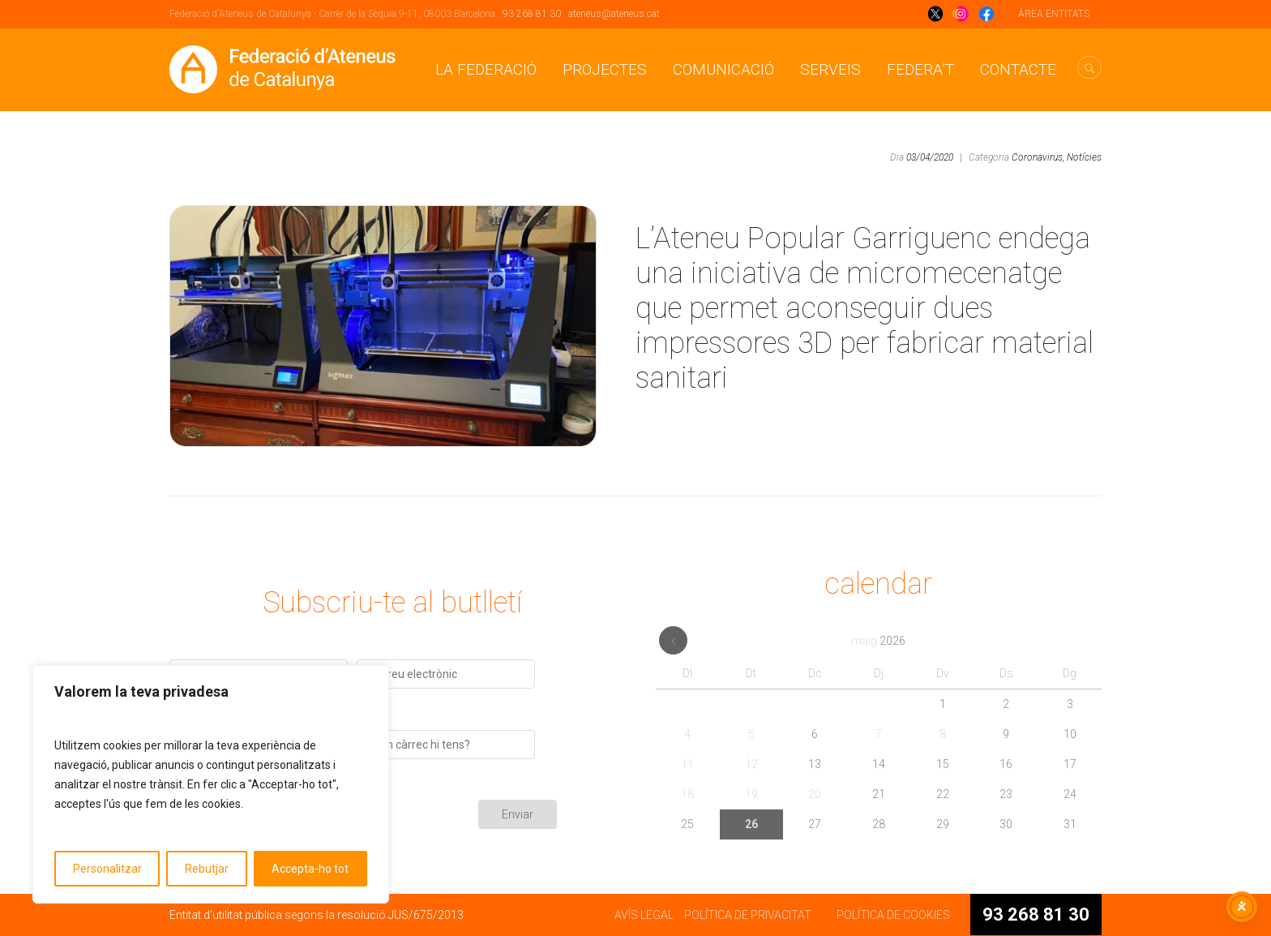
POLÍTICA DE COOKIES (893, 914)
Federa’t (920, 69)
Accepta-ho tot (310, 868)
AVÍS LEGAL (644, 914)
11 (687, 764)
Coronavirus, (1038, 157)
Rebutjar (207, 868)
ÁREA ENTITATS (1053, 13)
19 (751, 794)
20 (814, 794)
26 (751, 824)
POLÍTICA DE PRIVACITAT (747, 914)
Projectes (605, 69)
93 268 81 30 (532, 13)
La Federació (486, 69)
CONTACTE (1018, 69)
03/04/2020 (929, 157)
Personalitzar (107, 868)
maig (878, 640)
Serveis (830, 69)
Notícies (1084, 157)
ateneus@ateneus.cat (614, 13)
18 (687, 794)
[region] (210, 784)
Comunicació (723, 69)
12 (751, 764)
